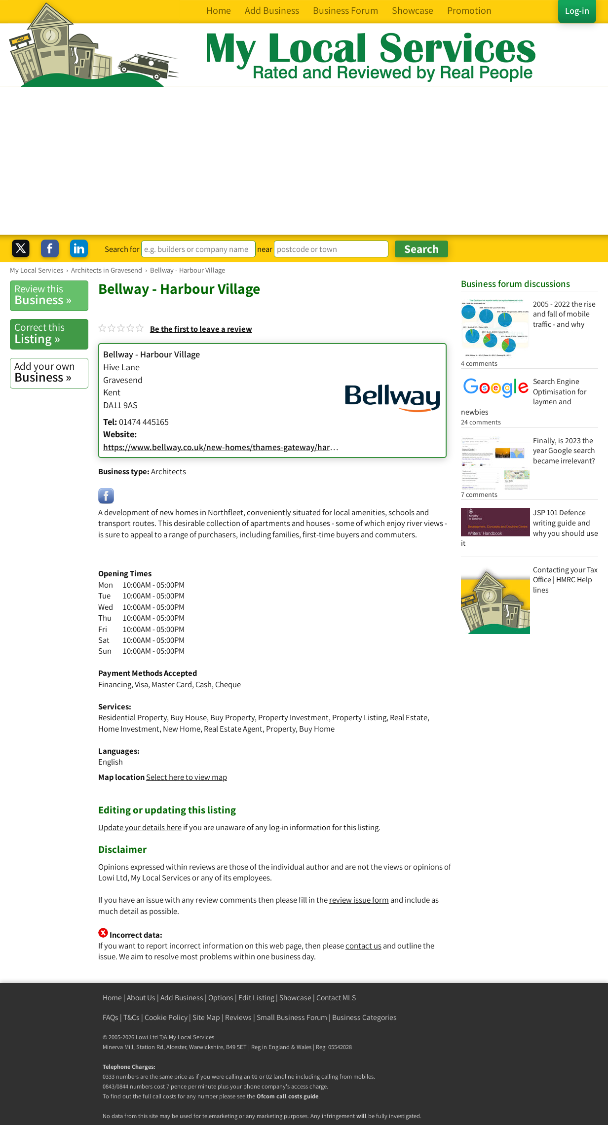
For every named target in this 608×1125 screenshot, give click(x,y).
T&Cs (131, 1017)
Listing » (51, 333)
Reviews (238, 1017)
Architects (168, 471)
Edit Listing (256, 997)
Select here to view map (186, 777)
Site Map (206, 1017)
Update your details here (140, 827)
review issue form (359, 899)
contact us (363, 945)
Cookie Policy (166, 1017)
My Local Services (191, 1037)
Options (220, 997)
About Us (141, 997)
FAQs (110, 1017)
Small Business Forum (292, 1017)
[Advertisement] (304, 161)
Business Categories (364, 1017)
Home (112, 997)
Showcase (295, 997)
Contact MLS (336, 997)
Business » (51, 294)
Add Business (181, 997)
